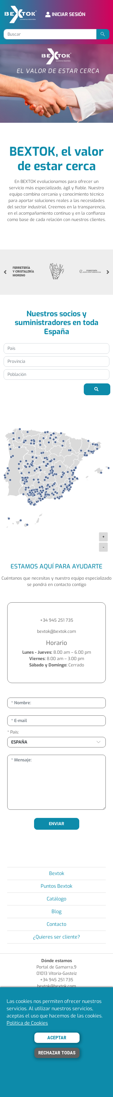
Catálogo (56, 899)
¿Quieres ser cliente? (56, 937)
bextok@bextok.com (56, 631)
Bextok (56, 873)
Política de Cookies (27, 1023)
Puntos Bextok (56, 886)
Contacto (56, 924)
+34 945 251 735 (56, 620)
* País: (13, 732)
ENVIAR (56, 824)
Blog (56, 911)
